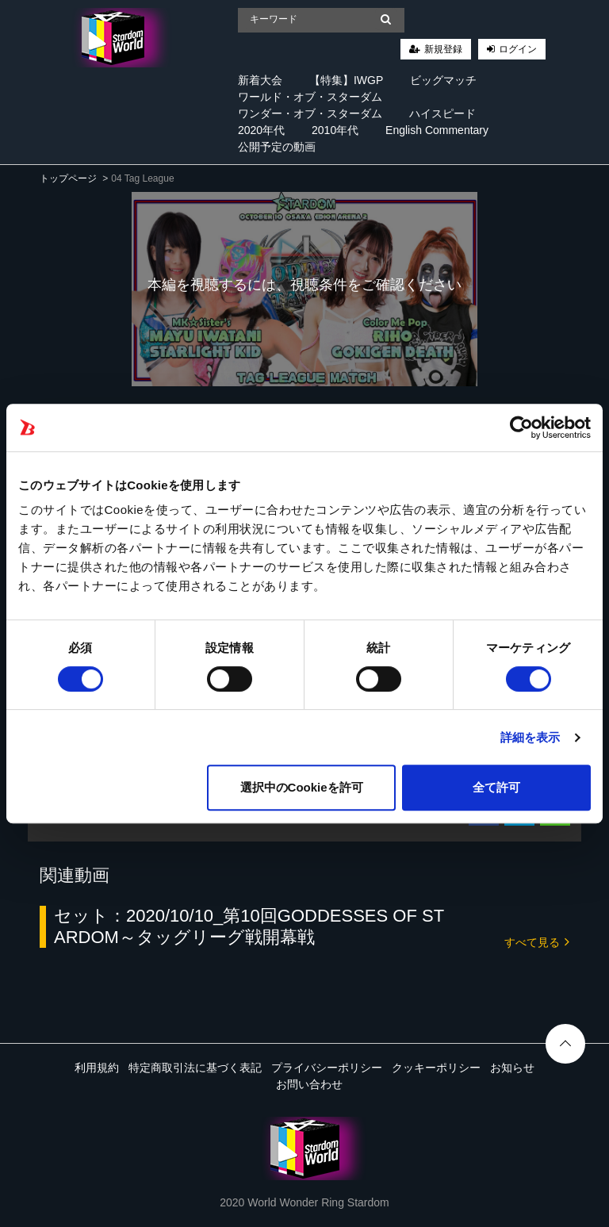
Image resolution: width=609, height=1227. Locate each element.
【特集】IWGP (346, 80)
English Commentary (436, 130)
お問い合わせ (309, 1084)
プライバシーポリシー (326, 1067)
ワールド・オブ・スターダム (310, 96)
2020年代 (261, 130)
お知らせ (512, 1067)
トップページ (68, 178)
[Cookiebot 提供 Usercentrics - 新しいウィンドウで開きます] (521, 427)
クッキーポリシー (436, 1067)
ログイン (518, 49)
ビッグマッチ (443, 80)
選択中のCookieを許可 (301, 787)
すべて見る (536, 941)
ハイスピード (442, 113)
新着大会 (260, 80)
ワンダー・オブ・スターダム (310, 113)
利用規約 (97, 1067)
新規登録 (443, 49)
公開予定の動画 (277, 146)
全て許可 (496, 787)
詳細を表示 (530, 737)
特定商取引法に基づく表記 (195, 1067)
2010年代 (335, 130)
